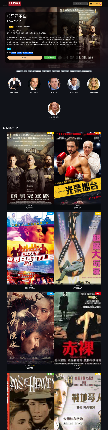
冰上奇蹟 (98, 219)
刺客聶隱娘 (80, 157)
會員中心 (73, 422)
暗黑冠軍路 (10, 157)
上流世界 (27, 250)
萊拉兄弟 (45, 281)
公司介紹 (63, 422)
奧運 (25, 71)
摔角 (67, 71)
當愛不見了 (10, 343)
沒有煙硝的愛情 (62, 312)
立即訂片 (18, 62)
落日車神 (62, 374)
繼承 (63, 71)
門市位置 (73, 418)
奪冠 (10, 219)
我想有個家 (80, 312)
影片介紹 (53, 418)
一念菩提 (10, 281)
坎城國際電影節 (86, 71)
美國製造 (80, 250)
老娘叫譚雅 (45, 188)
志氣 (80, 219)
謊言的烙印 (27, 374)
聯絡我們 (93, 418)
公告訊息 (83, 418)
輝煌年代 (45, 219)
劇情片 (49, 71)
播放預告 (38, 61)
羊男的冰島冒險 (98, 343)
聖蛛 (63, 281)
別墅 (30, 71)
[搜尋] (78, 3)
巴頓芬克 (98, 374)
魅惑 (27, 343)
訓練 (44, 71)
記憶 (98, 281)
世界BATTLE (45, 157)
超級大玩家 (62, 157)
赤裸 (98, 157)
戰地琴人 (27, 188)
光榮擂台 (27, 157)
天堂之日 (10, 188)
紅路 (63, 404)
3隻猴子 (80, 374)
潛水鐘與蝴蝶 (45, 404)
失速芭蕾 (80, 188)
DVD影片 (19, 71)
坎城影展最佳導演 (75, 71)
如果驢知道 (80, 281)
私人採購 (45, 343)
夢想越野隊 (62, 219)
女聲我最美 (10, 250)
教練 (58, 71)
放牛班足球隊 (97, 188)
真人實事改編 (37, 71)
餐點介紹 (63, 418)
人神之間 (45, 374)
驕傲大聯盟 (10, 374)
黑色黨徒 (98, 312)
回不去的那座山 (27, 281)
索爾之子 (80, 343)
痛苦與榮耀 (45, 312)
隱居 (54, 71)
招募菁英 (53, 422)
